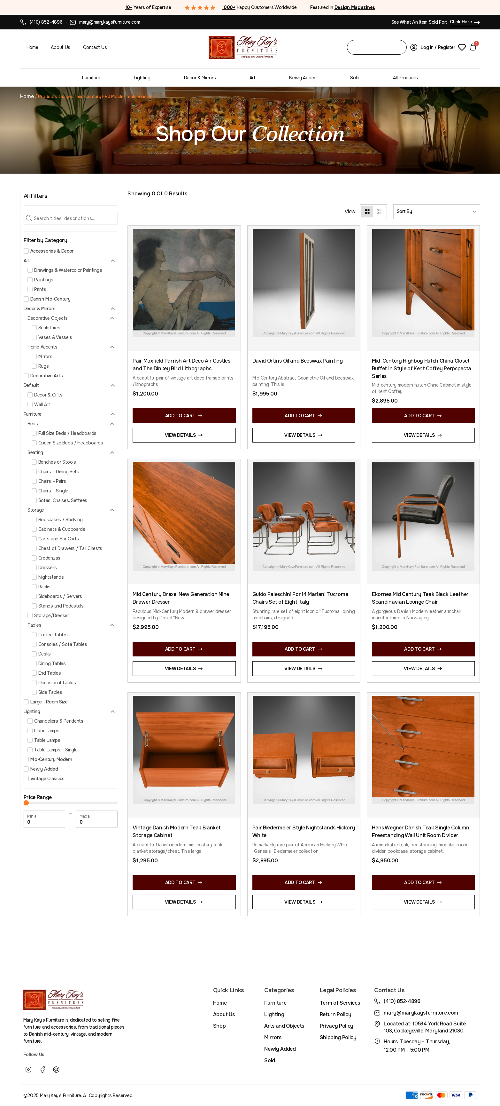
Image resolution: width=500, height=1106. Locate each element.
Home (32, 47)
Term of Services (340, 1003)
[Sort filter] (436, 211)
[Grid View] (367, 211)
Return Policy (335, 1014)
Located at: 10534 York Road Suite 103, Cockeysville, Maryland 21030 (424, 1027)
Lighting (142, 77)
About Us (60, 47)
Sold (354, 77)
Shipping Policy (338, 1037)
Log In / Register (438, 47)
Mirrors (272, 1037)
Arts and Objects (284, 1026)
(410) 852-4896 (46, 22)
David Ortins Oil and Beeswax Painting (297, 360)
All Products (405, 77)
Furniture (91, 77)
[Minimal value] (71, 802)
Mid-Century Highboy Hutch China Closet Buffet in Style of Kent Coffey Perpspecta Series (421, 368)
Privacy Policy (337, 1026)
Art (253, 77)
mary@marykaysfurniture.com (109, 22)
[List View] (379, 211)
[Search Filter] (71, 218)
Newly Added (303, 77)
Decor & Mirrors (200, 77)
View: (351, 211)
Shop (219, 1026)
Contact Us (95, 47)
